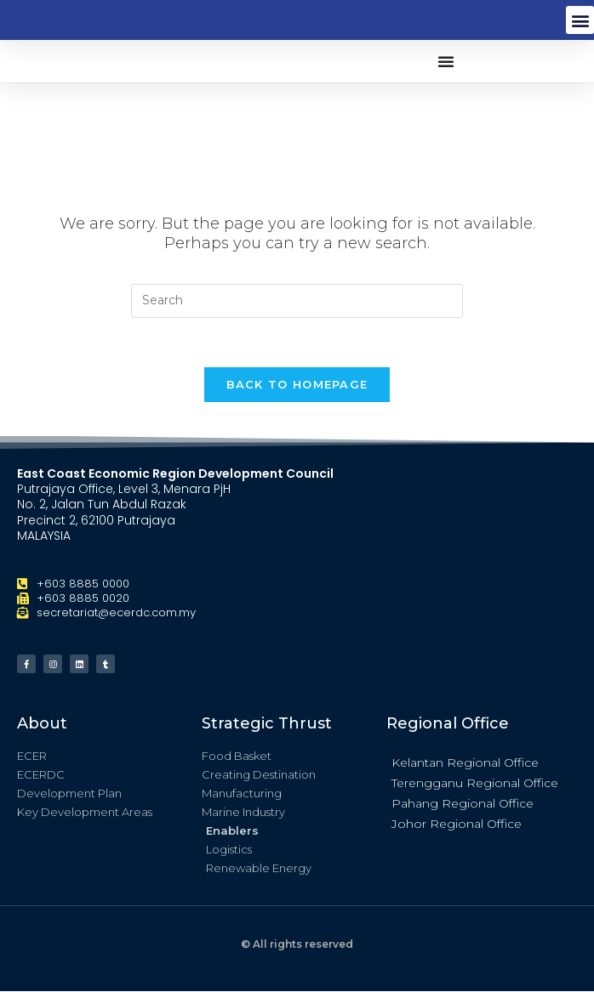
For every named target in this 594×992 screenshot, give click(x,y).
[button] (580, 20)
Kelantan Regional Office (465, 764)
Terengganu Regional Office (474, 784)
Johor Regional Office (456, 825)
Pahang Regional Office (462, 805)
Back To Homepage (297, 386)
